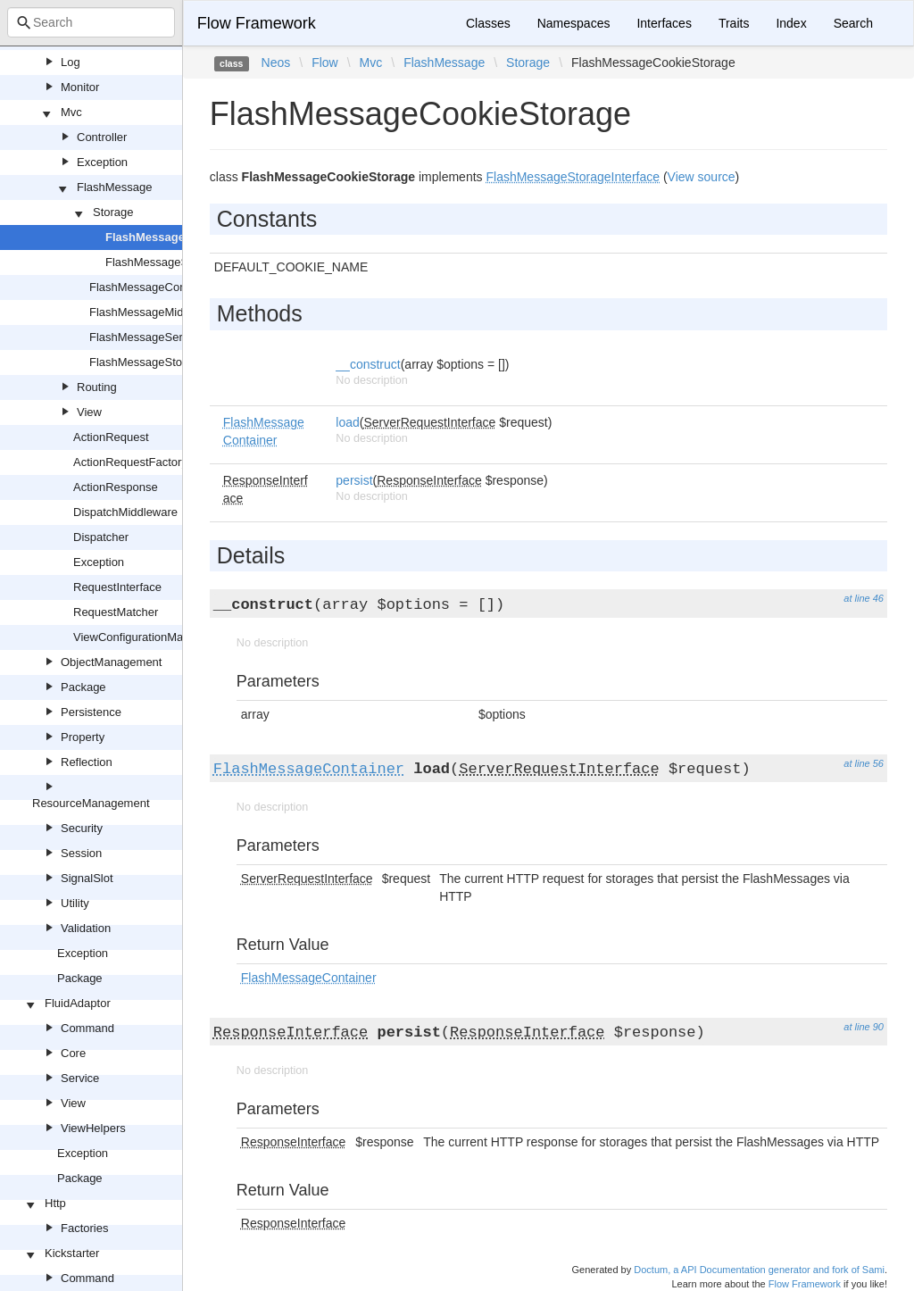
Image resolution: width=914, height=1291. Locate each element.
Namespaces (574, 23)
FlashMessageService (146, 337)
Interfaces (663, 23)
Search (853, 23)
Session (81, 853)
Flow (325, 62)
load (347, 422)
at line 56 (863, 763)
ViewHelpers (93, 1128)
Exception (102, 162)
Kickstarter (72, 1253)
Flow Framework (256, 23)
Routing (97, 387)
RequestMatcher (115, 612)
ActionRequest (111, 437)
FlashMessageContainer (152, 287)
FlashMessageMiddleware (156, 312)
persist (354, 480)
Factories (84, 1228)
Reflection (86, 762)
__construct (368, 364)
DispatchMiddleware (125, 512)
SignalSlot (87, 878)
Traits (734, 23)
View (89, 412)
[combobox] (91, 22)
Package (83, 687)
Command (87, 1028)
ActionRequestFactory (130, 462)
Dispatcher (101, 537)
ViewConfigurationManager (143, 637)
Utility (75, 903)
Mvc (71, 112)
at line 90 (863, 1026)
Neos (276, 62)
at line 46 (863, 598)
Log (70, 62)
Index (791, 23)
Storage (113, 212)
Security (82, 828)
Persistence (91, 712)
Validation (86, 928)
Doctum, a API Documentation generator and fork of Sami (759, 1269)
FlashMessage (115, 187)
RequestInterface (117, 587)
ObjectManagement (111, 662)
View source (701, 177)
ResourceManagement (91, 803)
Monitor (80, 87)
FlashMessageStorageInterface (170, 362)
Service (80, 1078)
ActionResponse (115, 487)
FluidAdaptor (78, 1003)
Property (82, 737)
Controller (102, 137)
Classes (488, 23)
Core (73, 1053)
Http (55, 1203)
